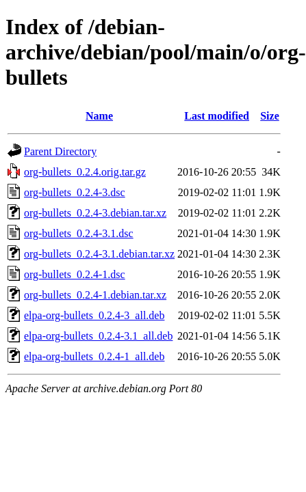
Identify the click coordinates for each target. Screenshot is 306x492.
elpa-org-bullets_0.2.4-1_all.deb (94, 356)
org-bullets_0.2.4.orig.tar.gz (85, 172)
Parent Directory (60, 151)
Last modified (216, 116)
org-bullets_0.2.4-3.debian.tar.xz (95, 213)
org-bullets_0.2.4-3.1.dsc (78, 233)
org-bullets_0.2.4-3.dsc (74, 192)
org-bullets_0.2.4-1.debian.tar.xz (95, 295)
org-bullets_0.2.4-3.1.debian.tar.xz (99, 254)
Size (269, 116)
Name (99, 116)
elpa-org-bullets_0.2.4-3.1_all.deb (98, 336)
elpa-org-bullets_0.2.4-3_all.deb (94, 315)
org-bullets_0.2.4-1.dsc (74, 274)
